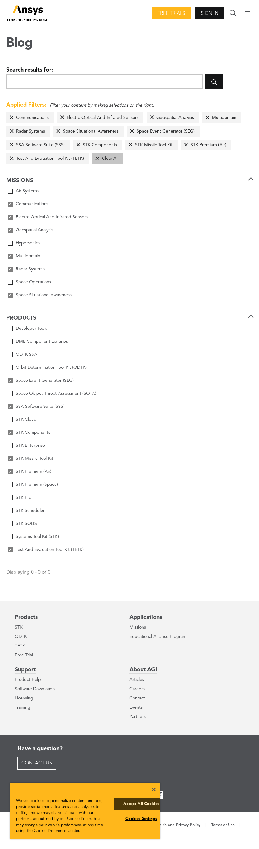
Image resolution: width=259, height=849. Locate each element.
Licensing (24, 698)
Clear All (110, 158)
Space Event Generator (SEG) (166, 131)
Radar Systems (30, 131)
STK (19, 627)
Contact (137, 698)
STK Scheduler (30, 510)
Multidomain (224, 117)
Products (26, 617)
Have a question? (40, 748)
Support (25, 670)
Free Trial (24, 655)
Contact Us (36, 763)
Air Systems (27, 191)
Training (22, 707)
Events (136, 707)
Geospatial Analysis (175, 117)
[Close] (154, 789)
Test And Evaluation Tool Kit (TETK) (50, 158)
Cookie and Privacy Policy (177, 825)
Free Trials (171, 13)
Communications (32, 117)
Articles (137, 679)
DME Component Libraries (42, 341)
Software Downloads (35, 689)
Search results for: (29, 70)
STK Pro (23, 497)
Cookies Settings (141, 819)
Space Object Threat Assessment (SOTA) (56, 393)
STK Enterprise (30, 445)
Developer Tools (31, 328)
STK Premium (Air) (208, 145)
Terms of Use (223, 825)
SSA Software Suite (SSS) (40, 145)
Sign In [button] (209, 13)
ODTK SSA (26, 354)
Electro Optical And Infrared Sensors (102, 117)
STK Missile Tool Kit (154, 145)
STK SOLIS (26, 523)
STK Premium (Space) (37, 484)
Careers (137, 689)
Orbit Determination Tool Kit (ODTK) (51, 367)
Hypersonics (28, 243)
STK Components (100, 145)
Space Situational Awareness (91, 131)
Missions (138, 627)
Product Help (28, 679)
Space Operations (33, 282)
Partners (138, 717)
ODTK (21, 636)
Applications (146, 617)
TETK (20, 646)
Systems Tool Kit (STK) (37, 536)
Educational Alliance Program (158, 636)
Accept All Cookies (141, 804)
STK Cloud (26, 419)
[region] (85, 811)
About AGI (143, 670)
